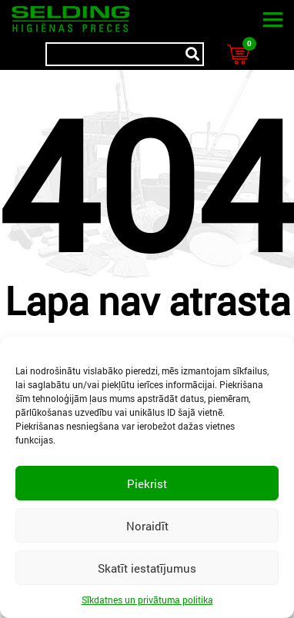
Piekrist (147, 483)
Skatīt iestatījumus (147, 568)
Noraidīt (147, 525)
